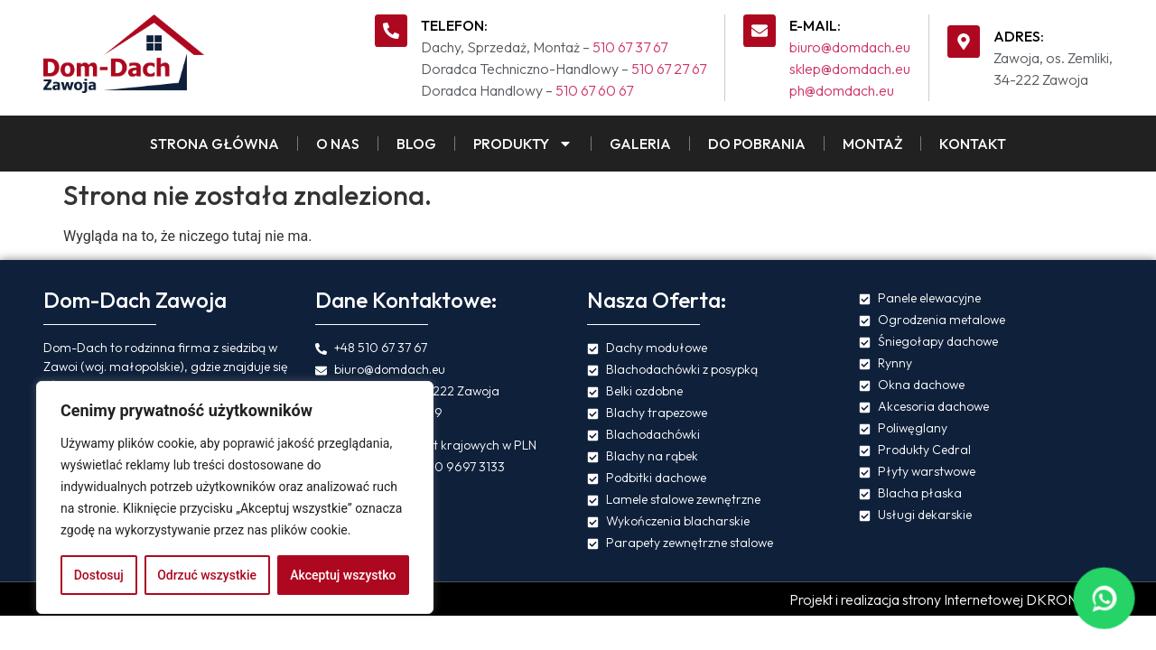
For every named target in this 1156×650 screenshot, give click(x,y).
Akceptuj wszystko (343, 575)
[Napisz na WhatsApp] (1103, 597)
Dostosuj (99, 575)
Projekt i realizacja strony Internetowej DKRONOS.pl (951, 599)
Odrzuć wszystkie (206, 575)
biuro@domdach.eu (849, 47)
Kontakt (972, 144)
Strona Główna (214, 144)
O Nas (337, 144)
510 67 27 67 (668, 69)
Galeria (640, 144)
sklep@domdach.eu (849, 69)
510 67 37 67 (629, 47)
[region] (235, 497)
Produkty (523, 143)
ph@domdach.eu (841, 90)
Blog (416, 144)
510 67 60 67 (594, 90)
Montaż (872, 144)
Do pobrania (757, 144)
